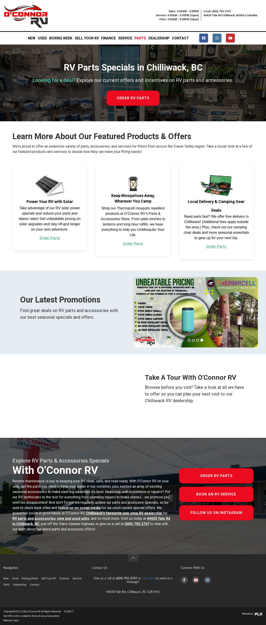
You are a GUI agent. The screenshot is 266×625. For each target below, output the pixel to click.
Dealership (159, 38)
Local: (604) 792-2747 (217, 11)
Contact (180, 38)
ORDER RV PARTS (133, 98)
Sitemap (7, 620)
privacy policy (52, 616)
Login (16, 620)
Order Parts (50, 238)
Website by (252, 614)
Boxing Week (60, 38)
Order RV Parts (216, 476)
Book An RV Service (216, 494)
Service (125, 38)
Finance (108, 38)
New (31, 38)
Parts (140, 38)
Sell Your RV (87, 38)
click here (148, 578)
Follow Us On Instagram (216, 513)
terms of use (38, 616)
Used (42, 38)
